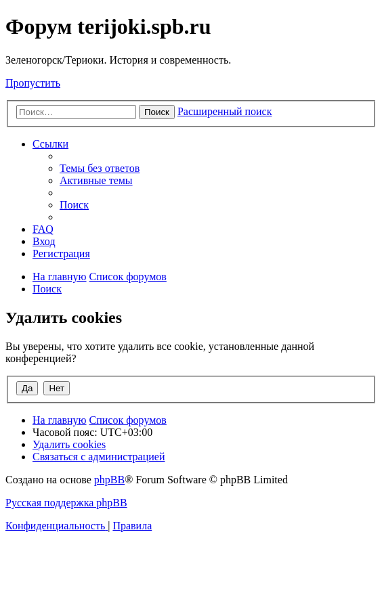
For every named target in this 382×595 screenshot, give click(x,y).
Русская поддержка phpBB (66, 502)
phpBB (109, 479)
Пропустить (32, 83)
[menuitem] (100, 168)
